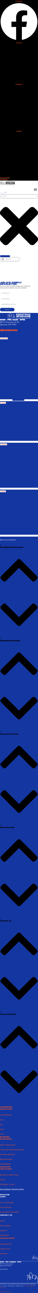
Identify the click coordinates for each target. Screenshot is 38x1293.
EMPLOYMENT (5, 1226)
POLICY (3, 1180)
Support (3, 1288)
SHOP (2, 1129)
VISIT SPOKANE (5, 1207)
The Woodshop (29, 1286)
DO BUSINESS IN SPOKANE (9, 1212)
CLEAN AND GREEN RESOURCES (12, 1150)
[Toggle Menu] (35, 189)
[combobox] (19, 196)
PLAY (2, 1134)
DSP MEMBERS (5, 1164)
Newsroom (8, 330)
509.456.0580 (4, 1235)
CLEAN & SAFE (7, 1238)
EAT (1, 1125)
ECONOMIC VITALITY (7, 1184)
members (3, 180)
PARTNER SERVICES (7, 1154)
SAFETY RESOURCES (7, 1145)
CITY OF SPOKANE (7, 1203)
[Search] (5, 256)
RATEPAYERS (5, 178)
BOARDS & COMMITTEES (9, 1175)
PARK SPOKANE (6, 1115)
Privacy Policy (5, 1292)
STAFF (2, 1221)
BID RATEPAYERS (6, 1159)
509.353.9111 (3, 1254)
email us (3, 1231)
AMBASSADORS (5, 1244)
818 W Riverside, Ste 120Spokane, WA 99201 (6, 1265)
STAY (2, 1120)
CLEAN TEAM (5, 1249)
